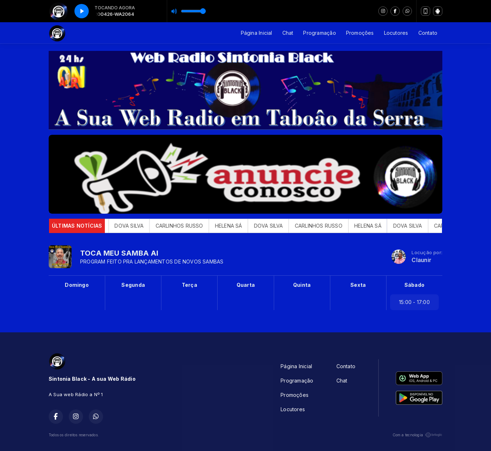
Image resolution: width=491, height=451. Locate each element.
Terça (189, 285)
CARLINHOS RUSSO (188, 226)
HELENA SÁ (237, 226)
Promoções (360, 33)
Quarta (246, 285)
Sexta (358, 285)
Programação (319, 33)
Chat (287, 33)
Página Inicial (256, 33)
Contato (427, 33)
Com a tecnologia (417, 434)
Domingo (76, 285)
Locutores (396, 33)
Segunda (133, 285)
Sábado (414, 285)
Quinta (302, 285)
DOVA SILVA (137, 226)
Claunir (421, 260)
